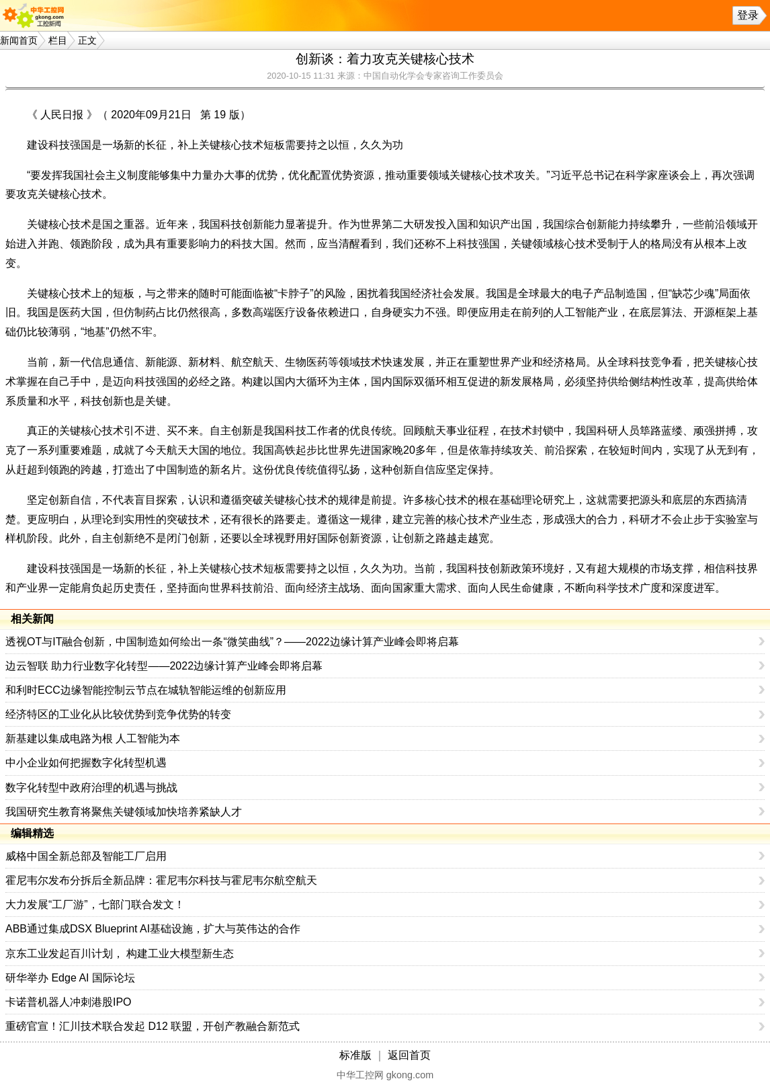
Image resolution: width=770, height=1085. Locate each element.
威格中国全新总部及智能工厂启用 (86, 856)
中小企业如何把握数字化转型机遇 (86, 762)
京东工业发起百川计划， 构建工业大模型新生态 (119, 953)
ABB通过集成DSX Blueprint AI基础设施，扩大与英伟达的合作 (152, 928)
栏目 (57, 40)
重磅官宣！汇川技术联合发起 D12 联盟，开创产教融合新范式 (152, 1026)
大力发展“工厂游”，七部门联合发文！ (95, 904)
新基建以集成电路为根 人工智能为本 (92, 738)
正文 (87, 40)
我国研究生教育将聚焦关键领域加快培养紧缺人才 (123, 811)
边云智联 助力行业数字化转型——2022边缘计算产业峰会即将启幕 (164, 666)
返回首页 (409, 1055)
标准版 (355, 1055)
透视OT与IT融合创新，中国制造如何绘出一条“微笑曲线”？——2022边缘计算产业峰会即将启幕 (232, 641)
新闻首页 (19, 40)
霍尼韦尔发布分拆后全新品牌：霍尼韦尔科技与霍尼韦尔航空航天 (161, 880)
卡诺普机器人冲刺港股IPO (68, 1002)
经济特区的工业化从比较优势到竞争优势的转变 (118, 714)
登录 (748, 15)
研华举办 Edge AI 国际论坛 (70, 977)
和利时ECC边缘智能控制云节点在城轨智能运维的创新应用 (145, 690)
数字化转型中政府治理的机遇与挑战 (91, 787)
